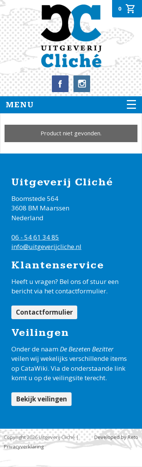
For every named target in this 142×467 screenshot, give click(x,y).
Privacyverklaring (24, 446)
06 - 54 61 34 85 (35, 237)
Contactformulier (44, 312)
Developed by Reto (116, 437)
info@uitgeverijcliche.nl (46, 246)
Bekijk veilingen (41, 399)
